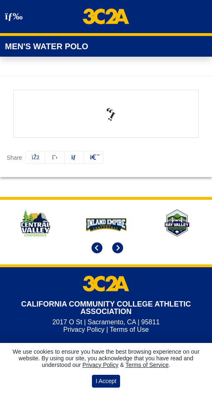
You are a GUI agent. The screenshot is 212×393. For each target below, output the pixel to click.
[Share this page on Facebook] (35, 157)
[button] (94, 157)
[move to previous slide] (95, 249)
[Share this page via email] (74, 157)
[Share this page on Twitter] (55, 157)
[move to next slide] (116, 249)
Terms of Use (129, 329)
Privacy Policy (84, 329)
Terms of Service (147, 365)
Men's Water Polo (46, 46)
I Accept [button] (106, 381)
